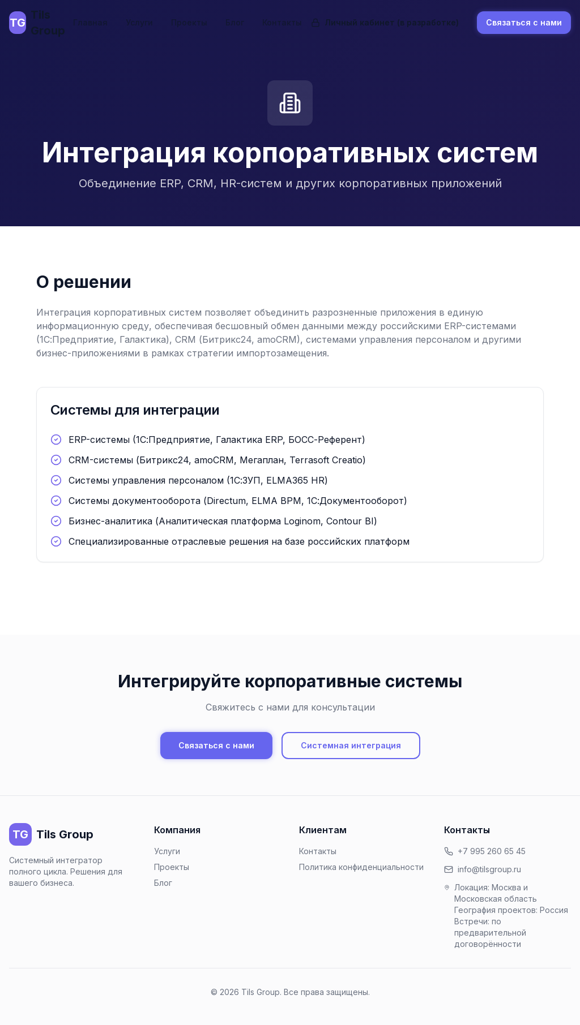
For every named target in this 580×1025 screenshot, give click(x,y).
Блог (234, 22)
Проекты (189, 22)
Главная (90, 22)
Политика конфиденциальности (361, 867)
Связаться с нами (524, 22)
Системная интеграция (351, 745)
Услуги (139, 22)
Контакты (282, 22)
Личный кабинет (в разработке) (385, 22)
